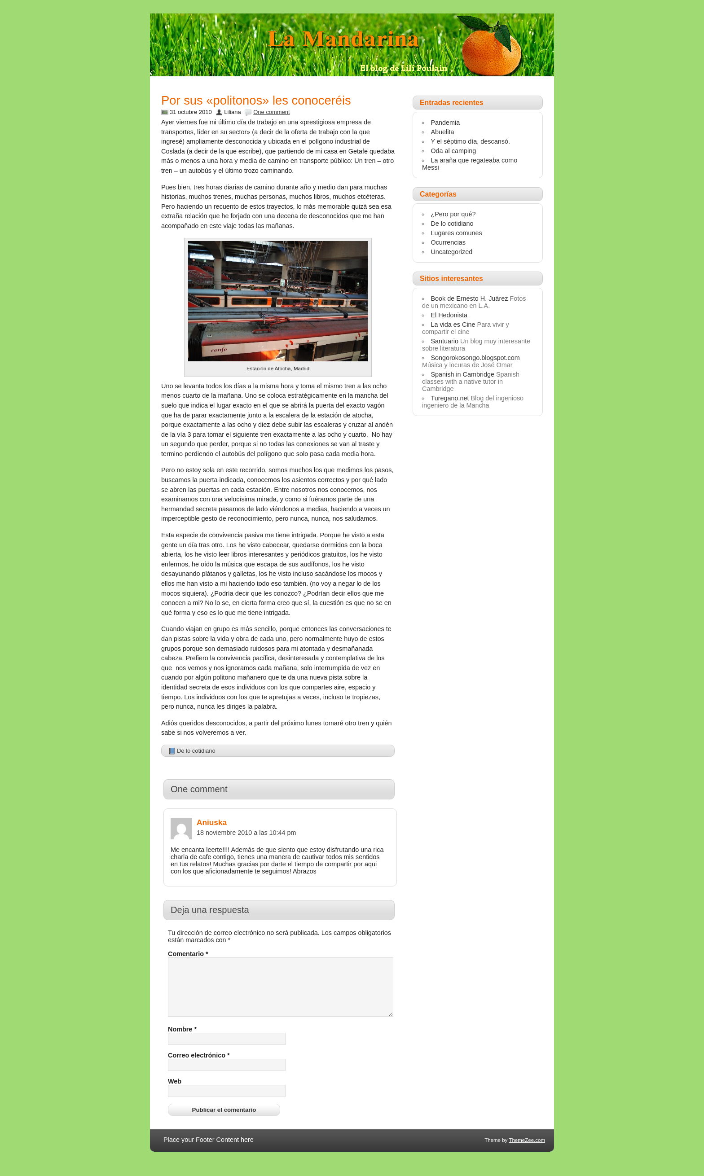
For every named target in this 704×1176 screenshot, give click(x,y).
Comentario (188, 953)
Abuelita (442, 132)
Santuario (444, 341)
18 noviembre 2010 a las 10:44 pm (246, 832)
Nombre (182, 1040)
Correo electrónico (199, 1066)
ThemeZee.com (527, 1151)
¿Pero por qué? (453, 214)
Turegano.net (450, 398)
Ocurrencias (448, 242)
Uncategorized (451, 251)
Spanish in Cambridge (462, 374)
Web (174, 1092)
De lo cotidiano (196, 750)
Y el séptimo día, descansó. (470, 141)
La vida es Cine (453, 324)
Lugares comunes (456, 233)
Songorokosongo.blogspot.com (475, 357)
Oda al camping (453, 150)
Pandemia (445, 122)
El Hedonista (449, 315)
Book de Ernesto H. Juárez (469, 298)
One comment (271, 112)
